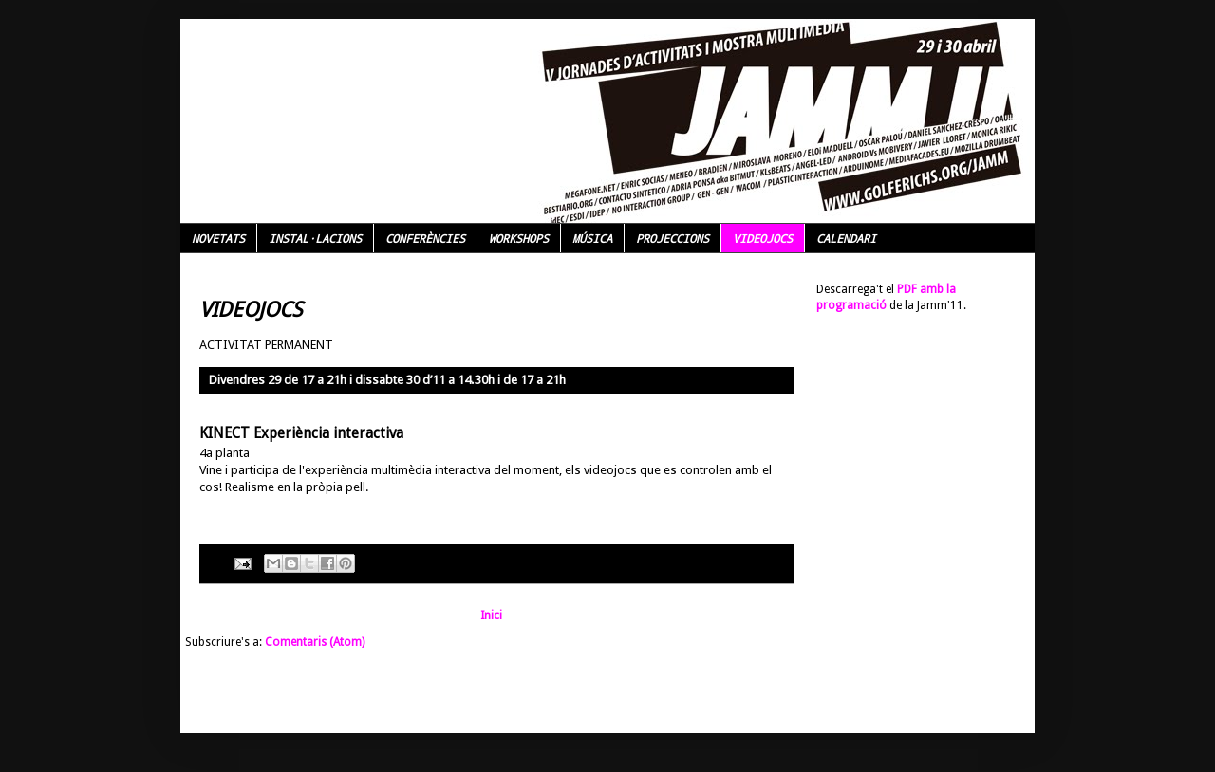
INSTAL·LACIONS (315, 238)
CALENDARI (846, 238)
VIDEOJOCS (763, 238)
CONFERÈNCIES (425, 238)
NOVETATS (218, 238)
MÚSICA (592, 238)
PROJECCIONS (672, 238)
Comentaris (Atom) (314, 642)
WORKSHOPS (519, 238)
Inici (491, 615)
